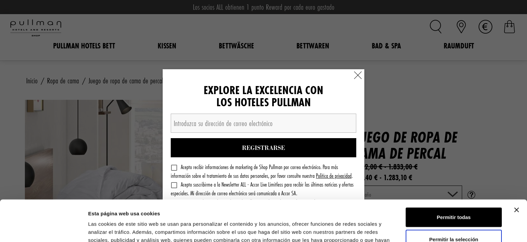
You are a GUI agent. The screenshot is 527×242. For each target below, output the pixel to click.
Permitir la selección (453, 198)
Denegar (454, 220)
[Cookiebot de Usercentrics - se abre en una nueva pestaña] (43, 229)
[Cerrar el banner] (516, 168)
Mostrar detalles (363, 229)
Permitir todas (454, 176)
